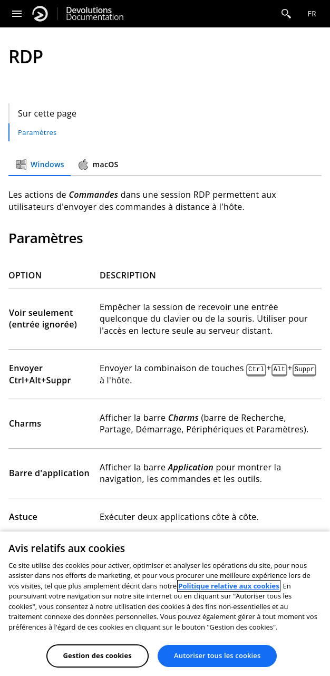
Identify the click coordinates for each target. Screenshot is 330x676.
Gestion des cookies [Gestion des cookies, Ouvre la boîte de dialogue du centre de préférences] (97, 655)
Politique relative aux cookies (228, 586)
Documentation (94, 14)
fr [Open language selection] (311, 13)
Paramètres (37, 132)
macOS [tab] (98, 164)
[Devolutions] (40, 13)
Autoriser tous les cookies (217, 655)
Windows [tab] (39, 164)
